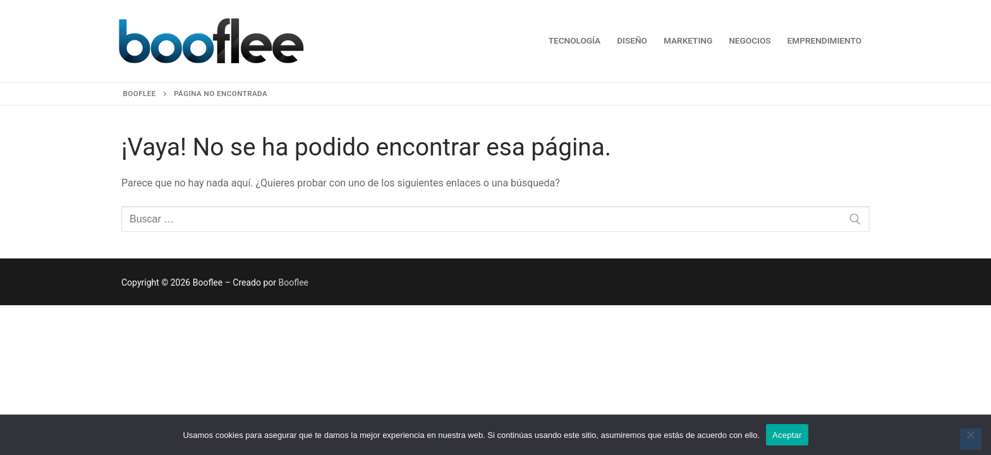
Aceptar (787, 435)
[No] (971, 439)
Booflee (294, 282)
